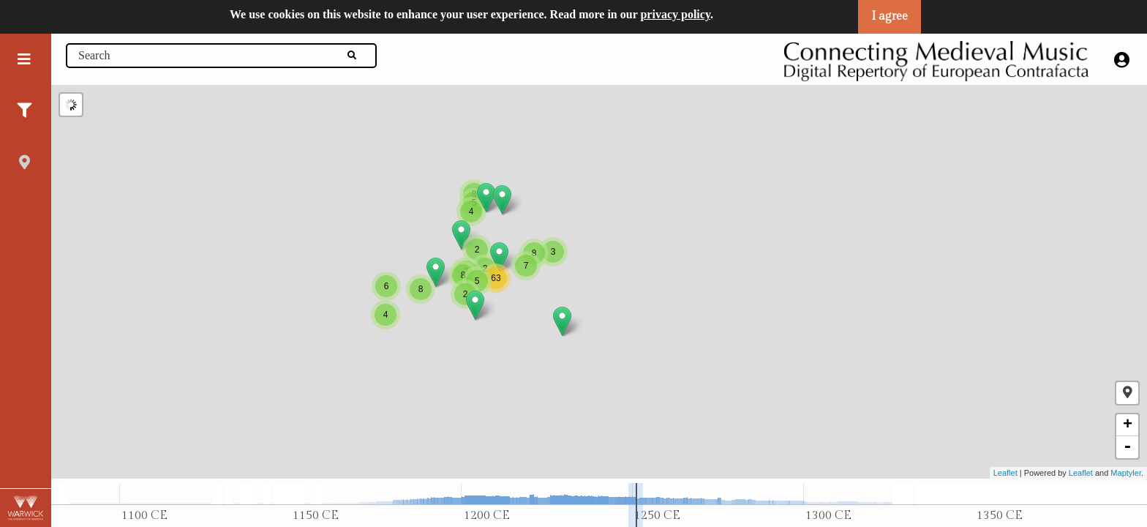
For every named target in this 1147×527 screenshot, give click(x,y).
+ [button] (1127, 425)
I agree (889, 16)
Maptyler (1125, 472)
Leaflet (1005, 472)
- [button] (1127, 447)
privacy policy (675, 14)
